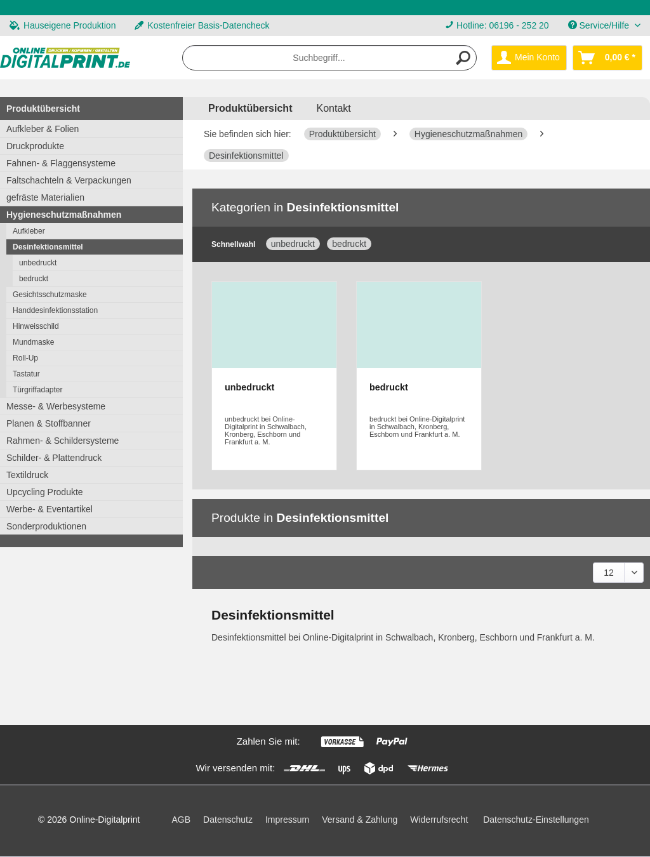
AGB (181, 819)
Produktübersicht (43, 108)
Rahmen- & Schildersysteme (62, 440)
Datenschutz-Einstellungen (536, 819)
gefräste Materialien (45, 197)
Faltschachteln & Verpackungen (68, 180)
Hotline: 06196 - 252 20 (502, 25)
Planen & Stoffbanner (48, 423)
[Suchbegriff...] (329, 57)
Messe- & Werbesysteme (55, 406)
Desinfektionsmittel (48, 246)
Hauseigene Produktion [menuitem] (63, 25)
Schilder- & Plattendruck (54, 458)
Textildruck (27, 475)
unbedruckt (37, 262)
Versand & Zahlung (359, 819)
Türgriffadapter (38, 389)
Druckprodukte (35, 146)
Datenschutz (228, 819)
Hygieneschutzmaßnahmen (63, 214)
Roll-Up (25, 358)
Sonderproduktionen (46, 526)
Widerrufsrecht (439, 819)
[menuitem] (496, 26)
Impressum (287, 819)
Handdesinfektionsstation (55, 310)
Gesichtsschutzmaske (50, 294)
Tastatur (26, 373)
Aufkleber (29, 231)
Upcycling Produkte (44, 492)
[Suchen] (463, 57)
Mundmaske (33, 342)
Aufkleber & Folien (42, 129)
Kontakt (333, 108)
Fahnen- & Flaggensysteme (61, 163)
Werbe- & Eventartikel (49, 509)
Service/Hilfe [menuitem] (600, 25)
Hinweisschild (36, 326)
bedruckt (33, 278)
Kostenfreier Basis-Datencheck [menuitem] (202, 25)
